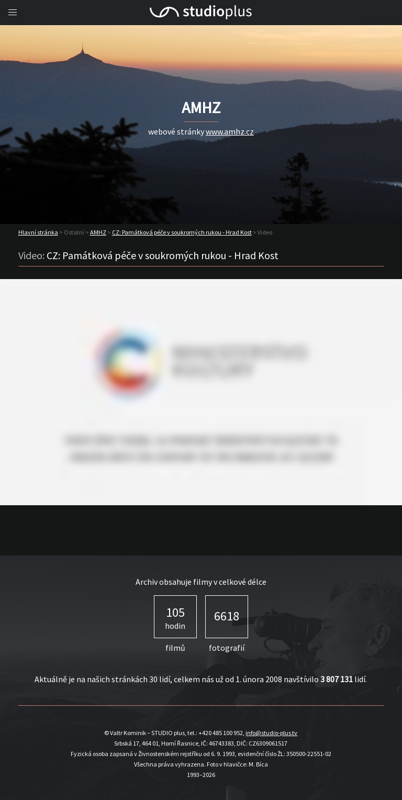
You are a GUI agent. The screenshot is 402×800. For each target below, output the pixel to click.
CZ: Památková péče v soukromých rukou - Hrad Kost (182, 232)
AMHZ (98, 232)
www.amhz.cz (230, 131)
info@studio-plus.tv (271, 733)
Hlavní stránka (38, 232)
